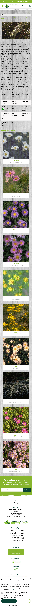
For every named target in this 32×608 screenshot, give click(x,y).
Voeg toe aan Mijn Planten (23, 18)
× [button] (30, 579)
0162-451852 (16, 515)
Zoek (30, 6)
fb (24, 6)
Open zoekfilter (7, 15)
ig (26, 6)
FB (14, 503)
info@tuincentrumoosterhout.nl (16, 516)
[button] (16, 605)
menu (2, 6)
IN (18, 503)
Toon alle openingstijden (16, 543)
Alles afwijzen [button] (24, 601)
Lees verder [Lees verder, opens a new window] (11, 589)
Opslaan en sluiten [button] (9, 601)
